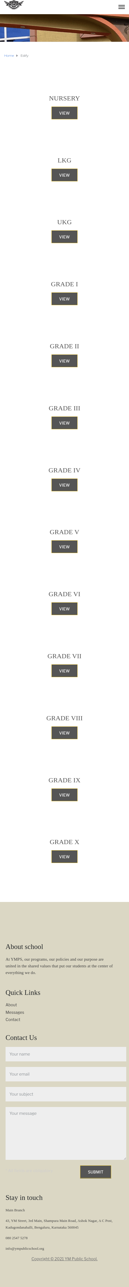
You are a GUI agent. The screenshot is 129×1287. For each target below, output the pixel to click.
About (11, 1004)
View (64, 113)
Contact (13, 1019)
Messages (15, 1012)
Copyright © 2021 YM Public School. (64, 1258)
